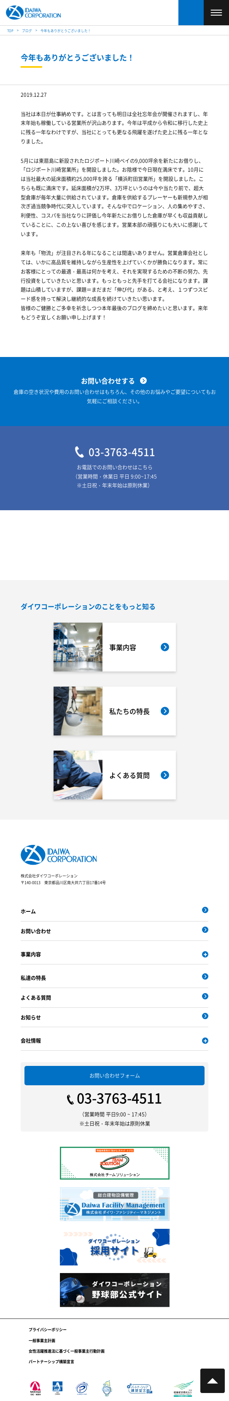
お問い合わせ (36, 931)
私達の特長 (33, 977)
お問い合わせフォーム (114, 1075)
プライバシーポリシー (48, 1329)
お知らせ (31, 1017)
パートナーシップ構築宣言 (51, 1361)
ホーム (28, 911)
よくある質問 (36, 997)
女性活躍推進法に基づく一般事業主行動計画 (67, 1351)
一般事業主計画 (42, 1340)
